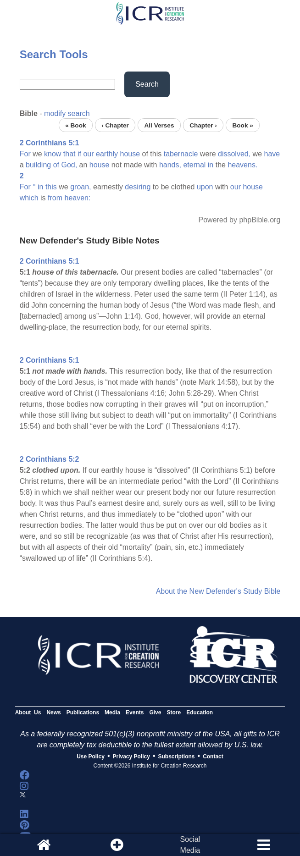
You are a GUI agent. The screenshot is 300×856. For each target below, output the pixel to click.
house (130, 154)
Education (199, 712)
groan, (80, 187)
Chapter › (203, 124)
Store (174, 712)
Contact (213, 756)
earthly (107, 154)
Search (147, 84)
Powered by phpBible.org (240, 220)
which (29, 198)
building (38, 165)
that (69, 154)
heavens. (242, 165)
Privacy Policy (131, 756)
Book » (242, 124)
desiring (137, 187)
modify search (67, 113)
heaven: (78, 198)
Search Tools (54, 54)
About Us (28, 712)
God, (69, 165)
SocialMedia (190, 844)
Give (155, 712)
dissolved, (234, 154)
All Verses (159, 124)
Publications (83, 712)
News (53, 712)
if (79, 154)
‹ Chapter (115, 124)
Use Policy (91, 756)
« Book (75, 124)
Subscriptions (176, 756)
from (55, 198)
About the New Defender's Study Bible (218, 591)
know (52, 154)
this (51, 187)
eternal (194, 165)
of (56, 165)
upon (205, 187)
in (210, 165)
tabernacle (181, 154)
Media (112, 712)
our (88, 154)
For (25, 154)
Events (135, 712)
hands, (170, 165)
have (272, 154)
